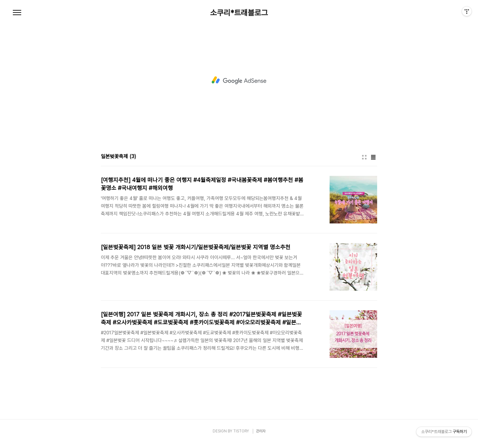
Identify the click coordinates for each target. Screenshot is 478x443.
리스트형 (373, 157)
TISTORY (241, 431)
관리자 (261, 431)
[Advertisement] (239, 80)
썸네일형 (364, 157)
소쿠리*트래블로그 (239, 13)
